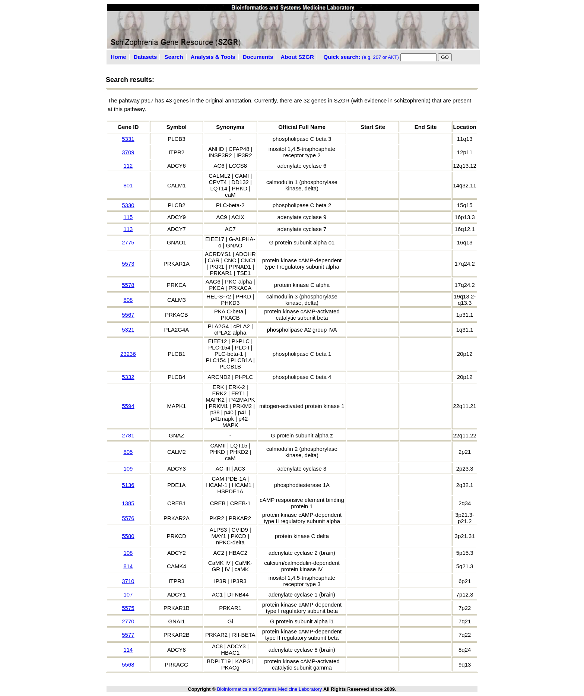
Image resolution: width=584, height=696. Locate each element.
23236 (128, 354)
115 (128, 217)
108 (128, 553)
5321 (128, 329)
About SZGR (297, 57)
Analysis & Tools (213, 57)
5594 (128, 406)
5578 (128, 285)
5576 (128, 518)
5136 (128, 485)
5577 (128, 635)
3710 (128, 581)
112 (128, 165)
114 (128, 649)
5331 (128, 139)
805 (128, 452)
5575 (128, 608)
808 (128, 300)
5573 (128, 263)
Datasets (145, 57)
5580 (128, 536)
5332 (128, 377)
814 (128, 566)
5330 (128, 205)
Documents (258, 57)
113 (128, 229)
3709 (128, 152)
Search (174, 57)
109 (128, 468)
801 (128, 185)
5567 (128, 314)
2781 (128, 435)
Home (118, 57)
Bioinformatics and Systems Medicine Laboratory (269, 689)
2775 (128, 242)
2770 (128, 621)
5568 (128, 664)
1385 (128, 503)
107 (128, 594)
